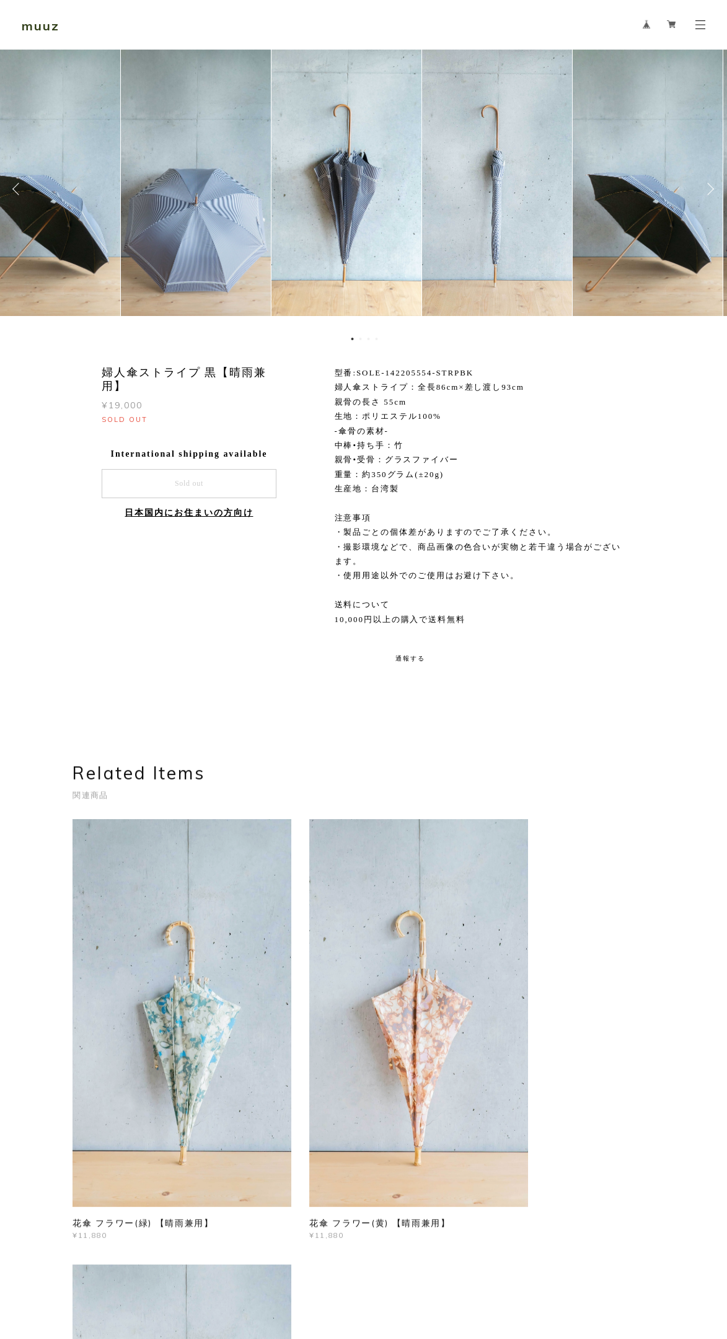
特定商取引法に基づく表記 (241, 1276)
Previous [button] (18, 189)
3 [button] (369, 339)
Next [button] (708, 189)
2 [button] (360, 339)
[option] (363, 189)
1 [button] (352, 339)
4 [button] (377, 339)
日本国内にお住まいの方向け (189, 512)
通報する (410, 658)
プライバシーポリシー (147, 1276)
